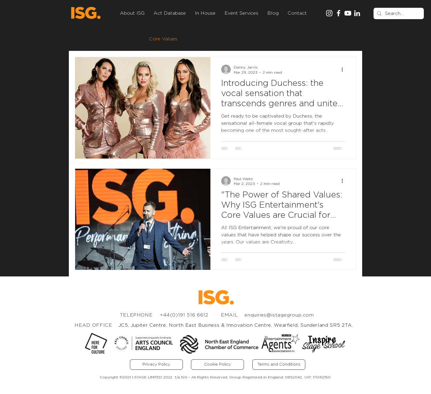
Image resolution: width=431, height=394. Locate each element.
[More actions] (344, 69)
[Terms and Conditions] (278, 364)
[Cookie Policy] (217, 364)
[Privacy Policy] (156, 364)
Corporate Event (248, 38)
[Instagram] (329, 13)
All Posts (86, 38)
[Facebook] (338, 13)
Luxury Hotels (296, 38)
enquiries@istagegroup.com (279, 315)
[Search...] (398, 13)
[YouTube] (348, 13)
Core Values (163, 38)
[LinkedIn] (357, 13)
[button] (348, 39)
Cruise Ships (203, 38)
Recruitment (123, 38)
